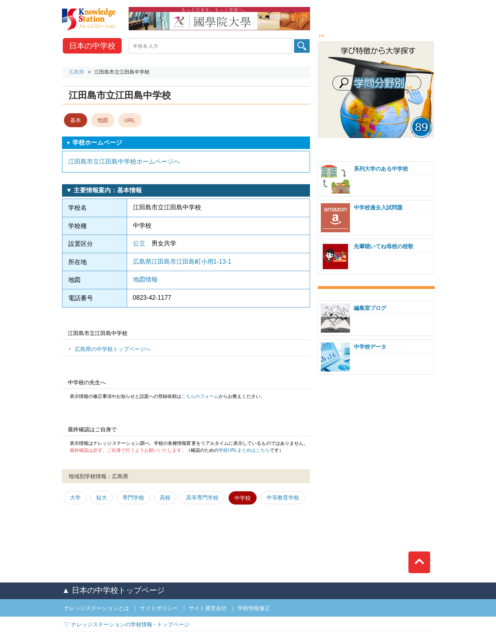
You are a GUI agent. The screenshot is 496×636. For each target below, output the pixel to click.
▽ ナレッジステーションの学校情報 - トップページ (126, 624)
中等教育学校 (283, 497)
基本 (75, 120)
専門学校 (133, 497)
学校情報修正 (254, 608)
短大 (101, 497)
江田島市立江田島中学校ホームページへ (124, 161)
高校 (165, 497)
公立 (139, 243)
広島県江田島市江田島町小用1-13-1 (182, 261)
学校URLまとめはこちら (244, 450)
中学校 (92, 45)
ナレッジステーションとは (96, 608)
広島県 (76, 72)
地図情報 (145, 279)
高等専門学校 (202, 497)
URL (129, 120)
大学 (75, 497)
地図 (102, 120)
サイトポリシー (159, 608)
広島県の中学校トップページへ (113, 349)
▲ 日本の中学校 (113, 590)
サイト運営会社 (208, 608)
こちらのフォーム (200, 396)
